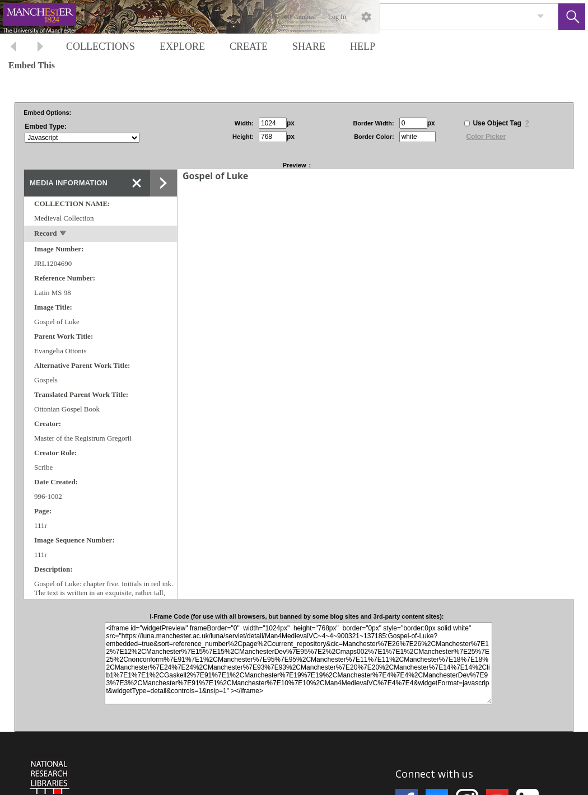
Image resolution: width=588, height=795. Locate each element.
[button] (571, 16)
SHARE (308, 46)
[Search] (456, 17)
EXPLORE (182, 46)
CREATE (249, 46)
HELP (362, 46)
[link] (540, 16)
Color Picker (486, 137)
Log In (337, 17)
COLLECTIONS (100, 46)
